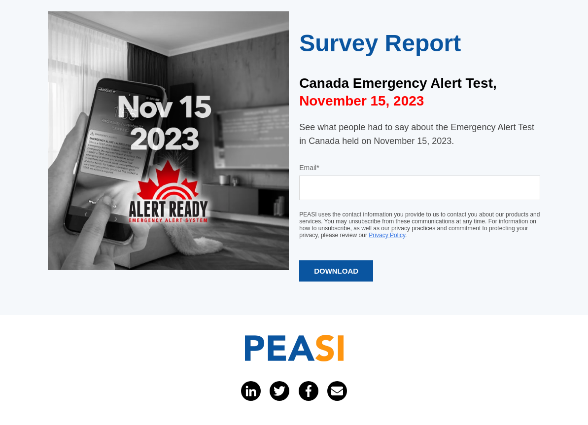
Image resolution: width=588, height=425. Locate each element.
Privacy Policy (387, 235)
